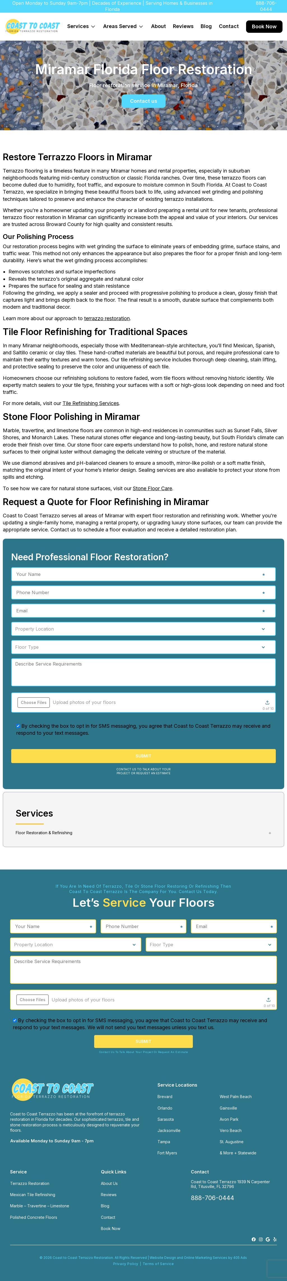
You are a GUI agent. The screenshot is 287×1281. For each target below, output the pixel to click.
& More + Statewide (238, 1152)
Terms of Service (158, 1264)
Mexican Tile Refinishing (32, 1194)
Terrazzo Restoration (29, 1183)
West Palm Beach (236, 1096)
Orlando (165, 1108)
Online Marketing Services (205, 1258)
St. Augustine (232, 1141)
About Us (109, 1183)
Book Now (264, 26)
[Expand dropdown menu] (93, 27)
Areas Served (125, 24)
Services (83, 24)
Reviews (183, 26)
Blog (206, 26)
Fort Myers (167, 1152)
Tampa (164, 1141)
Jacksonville (169, 1130)
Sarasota (166, 1119)
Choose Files (34, 702)
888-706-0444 (266, 6)
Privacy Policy (125, 1264)
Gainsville (228, 1108)
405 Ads (240, 1258)
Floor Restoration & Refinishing (44, 832)
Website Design (163, 1258)
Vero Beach (231, 1130)
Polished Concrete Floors (33, 1217)
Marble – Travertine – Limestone (39, 1205)
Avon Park (229, 1119)
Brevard (165, 1096)
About (158, 26)
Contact (229, 26)
